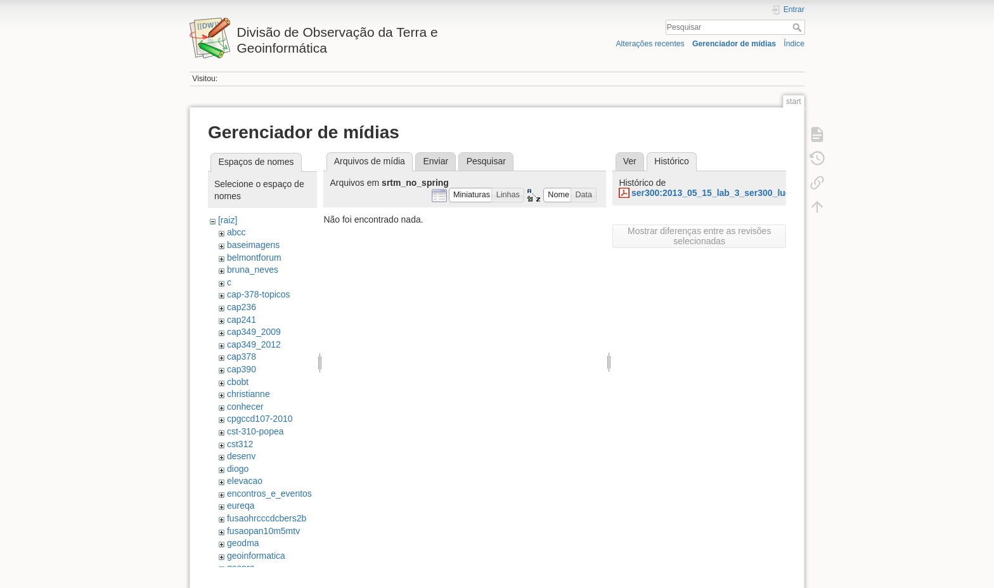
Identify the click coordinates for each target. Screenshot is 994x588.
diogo (237, 469)
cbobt (237, 382)
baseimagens (253, 245)
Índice (794, 43)
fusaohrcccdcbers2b (266, 518)
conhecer (245, 407)
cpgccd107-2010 (260, 419)
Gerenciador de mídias (734, 43)
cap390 (241, 369)
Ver (629, 161)
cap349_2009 (254, 332)
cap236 (241, 307)
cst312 (240, 444)
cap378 (241, 356)
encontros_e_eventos (269, 493)
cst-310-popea (255, 431)
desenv (241, 456)
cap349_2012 (254, 344)
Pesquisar (798, 27)
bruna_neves (252, 270)
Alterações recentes (650, 43)
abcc (236, 232)
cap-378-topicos (258, 294)
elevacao (244, 481)
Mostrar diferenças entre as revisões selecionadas (699, 236)
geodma (243, 543)
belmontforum (254, 257)
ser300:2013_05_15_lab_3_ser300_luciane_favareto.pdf (747, 193)
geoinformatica (256, 556)
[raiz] (227, 220)
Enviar (435, 161)
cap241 (241, 320)
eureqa (241, 505)
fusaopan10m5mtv (263, 531)
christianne (248, 394)
